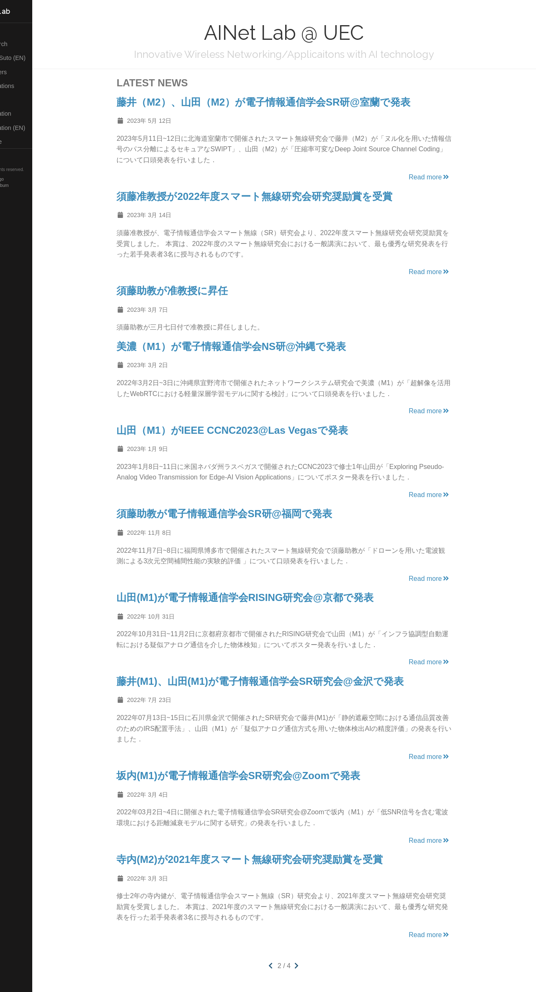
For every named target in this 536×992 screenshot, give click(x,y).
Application (23, 113)
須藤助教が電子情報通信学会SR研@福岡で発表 (240, 513)
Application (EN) (30, 127)
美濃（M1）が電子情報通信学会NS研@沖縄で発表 (246, 346)
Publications (24, 86)
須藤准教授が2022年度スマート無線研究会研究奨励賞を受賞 (269, 196)
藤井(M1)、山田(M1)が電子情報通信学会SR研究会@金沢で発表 (275, 681)
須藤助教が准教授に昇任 (187, 290)
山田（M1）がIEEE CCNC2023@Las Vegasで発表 (247, 430)
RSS (14, 156)
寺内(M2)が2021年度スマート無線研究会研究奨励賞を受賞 (265, 859)
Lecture (18, 141)
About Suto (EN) (30, 57)
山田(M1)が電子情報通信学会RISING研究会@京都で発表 (260, 597)
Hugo (29, 179)
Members (21, 72)
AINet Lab (22, 12)
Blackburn (30, 185)
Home (16, 30)
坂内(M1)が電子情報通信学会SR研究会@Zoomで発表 (253, 775)
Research (21, 44)
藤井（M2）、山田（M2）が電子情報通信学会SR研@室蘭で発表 (278, 102)
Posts (16, 99)
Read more (445, 177)
